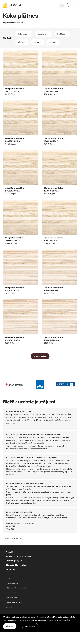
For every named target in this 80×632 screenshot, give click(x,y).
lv (62, 5)
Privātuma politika (12, 583)
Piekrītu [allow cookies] (9, 626)
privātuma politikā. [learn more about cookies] (62, 620)
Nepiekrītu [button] (30, 626)
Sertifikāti (9, 607)
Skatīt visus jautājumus (13, 538)
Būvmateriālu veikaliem (16, 565)
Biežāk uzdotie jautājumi (14, 602)
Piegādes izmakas (12, 593)
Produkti (9, 552)
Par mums (10, 569)
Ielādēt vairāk (40, 356)
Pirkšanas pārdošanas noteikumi (17, 588)
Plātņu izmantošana (12, 598)
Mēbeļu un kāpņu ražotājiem (18, 556)
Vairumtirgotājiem (14, 560)
